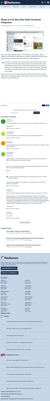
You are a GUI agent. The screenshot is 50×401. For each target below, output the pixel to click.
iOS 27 (24, 6)
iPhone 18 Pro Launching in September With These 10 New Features (25, 238)
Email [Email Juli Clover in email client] (2, 288)
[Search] (45, 2)
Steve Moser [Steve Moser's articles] (3, 308)
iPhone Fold (16, 6)
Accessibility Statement (5, 396)
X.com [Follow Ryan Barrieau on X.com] (29, 305)
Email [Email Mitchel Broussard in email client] (2, 294)
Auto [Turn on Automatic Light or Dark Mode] (26, 398)
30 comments (4, 105)
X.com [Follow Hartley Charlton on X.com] (5, 299)
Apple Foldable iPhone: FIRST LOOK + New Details (18, 349)
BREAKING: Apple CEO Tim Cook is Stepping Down (18, 328)
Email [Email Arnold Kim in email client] (2, 282)
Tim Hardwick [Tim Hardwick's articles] (28, 291)
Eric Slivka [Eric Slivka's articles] (27, 280)
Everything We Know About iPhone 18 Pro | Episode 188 (19, 381)
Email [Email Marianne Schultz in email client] (26, 299)
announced (11, 54)
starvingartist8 (10, 152)
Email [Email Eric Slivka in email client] (26, 282)
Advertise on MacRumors (9, 272)
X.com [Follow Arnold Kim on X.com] (5, 282)
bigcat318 (8, 141)
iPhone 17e (42, 6)
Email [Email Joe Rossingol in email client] (26, 288)
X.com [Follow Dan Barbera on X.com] (5, 305)
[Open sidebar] (48, 2)
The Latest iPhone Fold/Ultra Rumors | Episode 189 (18, 374)
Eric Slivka (30, 25)
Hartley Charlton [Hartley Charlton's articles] (4, 296)
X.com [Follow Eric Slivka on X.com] (29, 282)
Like (14, 128)
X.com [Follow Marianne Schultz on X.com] (29, 299)
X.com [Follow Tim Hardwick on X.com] (29, 294)
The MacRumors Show (12, 355)
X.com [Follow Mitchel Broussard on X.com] (5, 294)
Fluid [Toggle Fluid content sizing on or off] (19, 398)
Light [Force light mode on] (29, 398)
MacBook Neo (32, 6)
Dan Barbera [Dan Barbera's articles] (3, 302)
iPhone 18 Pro (5, 6)
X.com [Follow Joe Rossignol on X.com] (29, 288)
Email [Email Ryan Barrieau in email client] (26, 305)
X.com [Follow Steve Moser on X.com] (5, 310)
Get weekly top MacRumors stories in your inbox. (25, 110)
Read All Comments (25, 222)
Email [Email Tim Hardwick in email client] (26, 294)
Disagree (18, 128)
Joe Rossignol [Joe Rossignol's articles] (28, 285)
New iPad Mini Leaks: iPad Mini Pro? (15, 335)
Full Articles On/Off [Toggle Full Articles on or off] (13, 398)
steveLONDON (10, 132)
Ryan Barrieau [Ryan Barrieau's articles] (28, 302)
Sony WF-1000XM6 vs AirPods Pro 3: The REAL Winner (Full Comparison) (24, 321)
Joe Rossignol (28, 240)
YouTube (6, 316)
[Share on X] (43, 105)
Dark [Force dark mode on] (32, 398)
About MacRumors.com (9, 268)
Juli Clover (29, 233)
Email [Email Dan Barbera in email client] (2, 305)
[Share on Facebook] (47, 105)
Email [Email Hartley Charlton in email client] (2, 299)
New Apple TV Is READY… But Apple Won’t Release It (19, 342)
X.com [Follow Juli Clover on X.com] (5, 288)
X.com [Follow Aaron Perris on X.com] (29, 310)
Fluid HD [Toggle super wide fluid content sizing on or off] (22, 398)
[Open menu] (2, 2)
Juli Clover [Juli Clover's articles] (3, 285)
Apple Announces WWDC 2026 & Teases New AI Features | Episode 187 (23, 388)
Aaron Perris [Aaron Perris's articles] (28, 308)
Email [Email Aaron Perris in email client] (26, 310)
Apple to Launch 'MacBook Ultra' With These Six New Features (23, 245)
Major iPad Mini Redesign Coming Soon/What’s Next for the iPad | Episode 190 (25, 367)
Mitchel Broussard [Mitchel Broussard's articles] (5, 291)
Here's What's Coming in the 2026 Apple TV (18, 231)
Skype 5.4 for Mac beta (32, 54)
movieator (8, 189)
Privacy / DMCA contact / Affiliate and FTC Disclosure (11, 393)
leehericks (9, 119)
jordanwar (8, 212)
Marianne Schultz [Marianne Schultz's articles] (29, 296)
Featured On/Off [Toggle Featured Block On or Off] (4, 398)
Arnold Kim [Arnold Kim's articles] (3, 280)
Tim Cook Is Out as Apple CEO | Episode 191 (17, 360)
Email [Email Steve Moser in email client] (2, 310)
